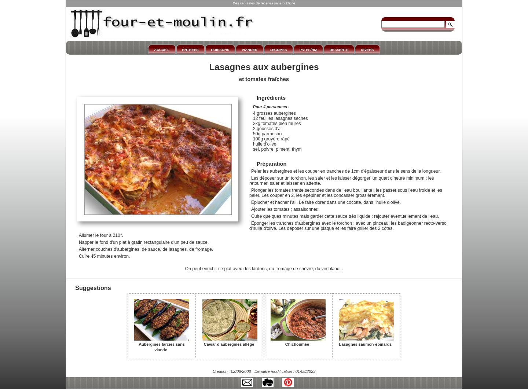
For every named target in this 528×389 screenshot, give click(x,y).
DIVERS (367, 50)
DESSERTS (339, 50)
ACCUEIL (161, 50)
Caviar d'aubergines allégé (229, 341)
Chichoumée (298, 341)
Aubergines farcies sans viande (161, 344)
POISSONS (220, 50)
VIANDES (249, 50)
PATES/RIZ (308, 50)
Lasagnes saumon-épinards (366, 341)
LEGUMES (278, 50)
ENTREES (190, 50)
